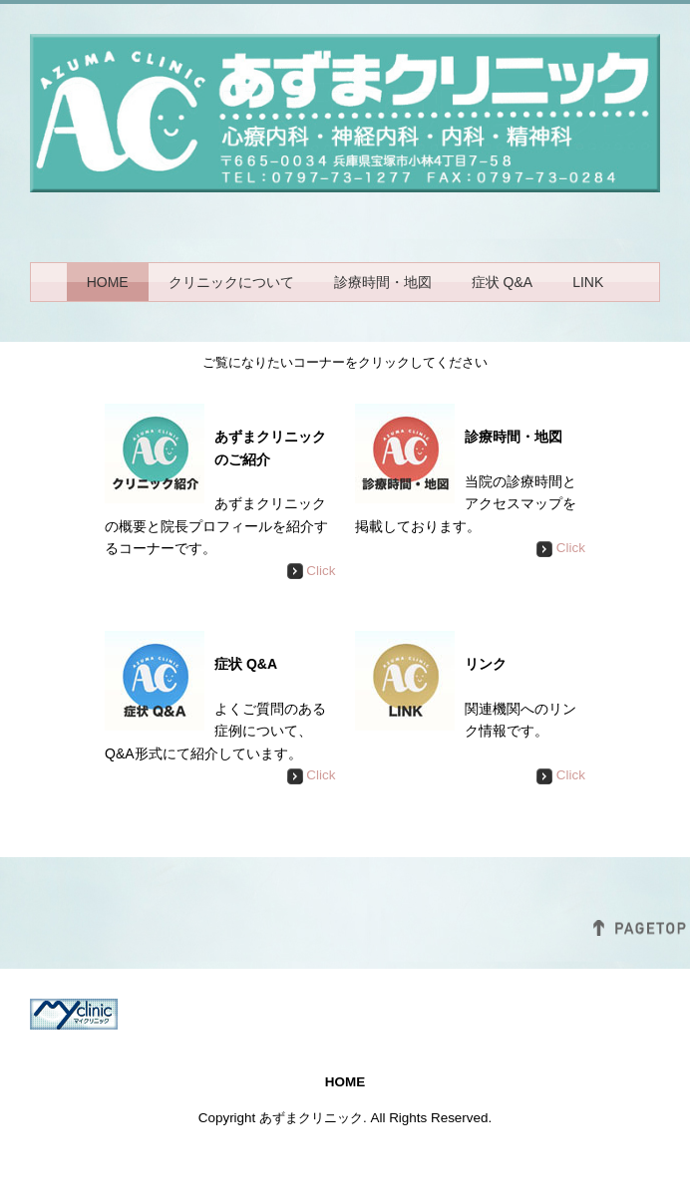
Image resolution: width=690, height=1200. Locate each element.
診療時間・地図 (383, 282)
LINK (587, 282)
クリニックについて (231, 282)
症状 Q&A (502, 282)
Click (311, 570)
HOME (108, 282)
